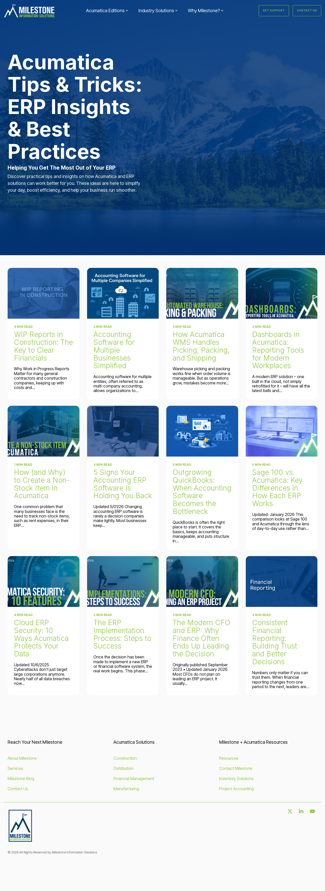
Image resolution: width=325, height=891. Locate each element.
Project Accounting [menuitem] (236, 788)
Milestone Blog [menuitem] (21, 778)
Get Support (274, 10)
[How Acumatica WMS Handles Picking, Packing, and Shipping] (202, 293)
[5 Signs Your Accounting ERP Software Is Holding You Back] (123, 431)
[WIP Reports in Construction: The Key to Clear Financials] (43, 293)
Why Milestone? (205, 10)
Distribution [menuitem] (123, 768)
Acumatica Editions (107, 10)
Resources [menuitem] (228, 758)
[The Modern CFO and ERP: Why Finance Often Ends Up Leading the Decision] (202, 581)
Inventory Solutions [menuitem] (236, 778)
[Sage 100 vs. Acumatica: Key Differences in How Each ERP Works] (282, 431)
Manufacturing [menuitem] (126, 788)
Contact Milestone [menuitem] (235, 768)
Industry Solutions (158, 10)
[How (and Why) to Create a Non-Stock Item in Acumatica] (43, 431)
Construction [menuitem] (125, 758)
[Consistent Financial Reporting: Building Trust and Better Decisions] (282, 581)
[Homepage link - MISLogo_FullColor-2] (20, 840)
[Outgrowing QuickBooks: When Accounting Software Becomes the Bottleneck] (202, 431)
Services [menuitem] (15, 768)
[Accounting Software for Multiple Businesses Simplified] (123, 293)
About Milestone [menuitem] (22, 758)
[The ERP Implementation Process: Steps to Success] (123, 581)
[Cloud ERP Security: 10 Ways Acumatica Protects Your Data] (43, 581)
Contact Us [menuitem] (18, 788)
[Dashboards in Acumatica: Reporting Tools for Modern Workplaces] (282, 293)
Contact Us (307, 10)
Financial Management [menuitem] (133, 778)
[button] (290, 811)
